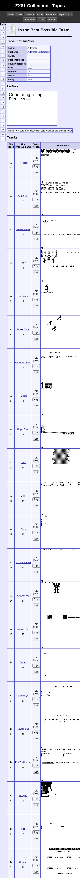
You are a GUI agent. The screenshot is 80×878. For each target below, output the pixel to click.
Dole (23, 496)
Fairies (23, 662)
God (23, 829)
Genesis (23, 862)
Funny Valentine (23, 362)
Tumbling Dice (23, 629)
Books (40, 14)
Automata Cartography (38, 52)
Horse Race (23, 329)
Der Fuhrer (23, 296)
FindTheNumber (23, 762)
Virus (23, 462)
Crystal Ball (23, 729)
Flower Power (23, 229)
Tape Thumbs (65, 14)
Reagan (23, 795)
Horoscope (23, 163)
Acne (23, 262)
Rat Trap (23, 396)
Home (10, 14)
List (36, 172)
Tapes (19, 14)
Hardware (29, 14)
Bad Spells (23, 196)
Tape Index (29, 19)
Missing (41, 19)
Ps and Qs (23, 695)
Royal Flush (23, 429)
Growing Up (23, 595)
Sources (52, 19)
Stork (23, 529)
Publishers (51, 14)
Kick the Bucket (23, 562)
